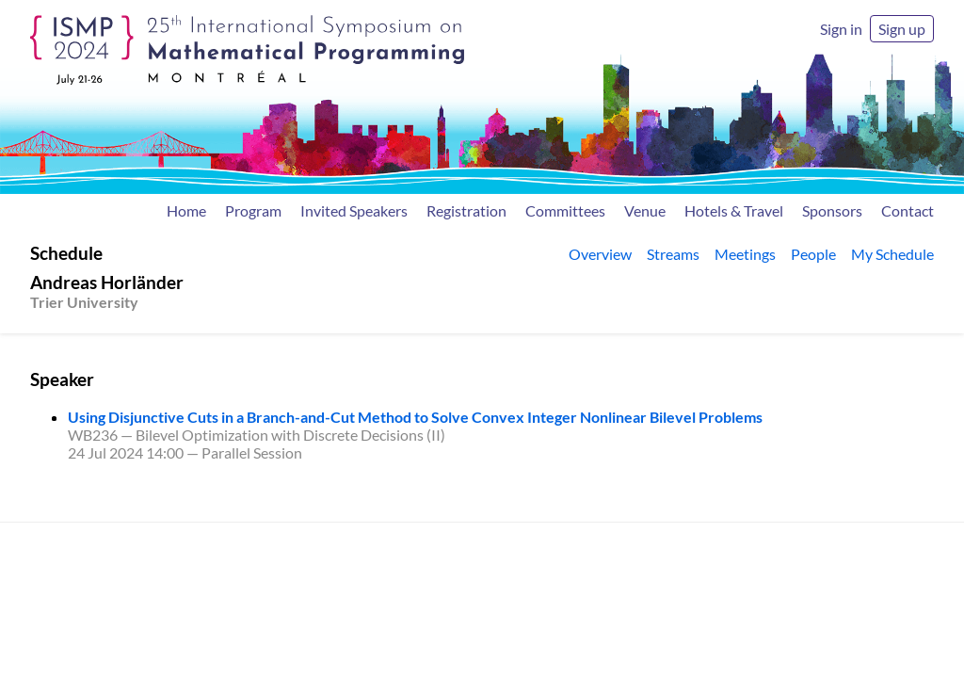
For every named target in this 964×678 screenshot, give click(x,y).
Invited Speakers (354, 210)
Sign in (841, 29)
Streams (673, 254)
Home (186, 210)
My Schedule (892, 254)
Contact (907, 210)
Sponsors (832, 210)
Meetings (745, 254)
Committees (565, 210)
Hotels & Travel (733, 210)
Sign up (901, 29)
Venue (645, 210)
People (813, 254)
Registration (466, 210)
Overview (600, 254)
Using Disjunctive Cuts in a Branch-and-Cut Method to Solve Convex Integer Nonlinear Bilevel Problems (415, 417)
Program (253, 210)
